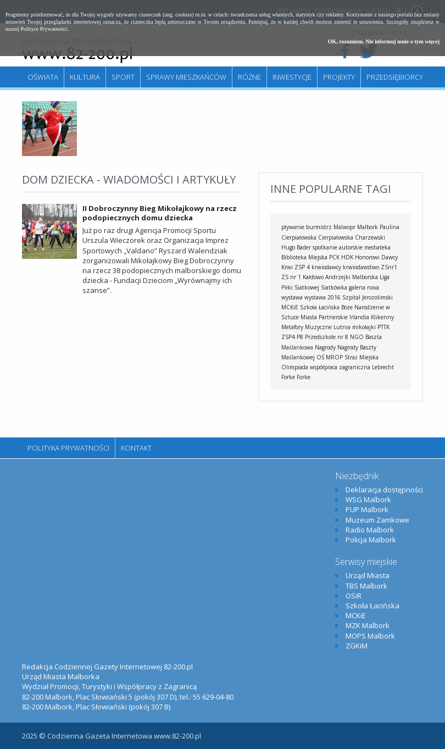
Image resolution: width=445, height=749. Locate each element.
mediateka (377, 247)
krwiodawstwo (361, 267)
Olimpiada (294, 367)
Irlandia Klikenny (371, 317)
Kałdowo (313, 277)
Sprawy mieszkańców (186, 77)
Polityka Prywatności (68, 448)
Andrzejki (338, 277)
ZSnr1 (389, 267)
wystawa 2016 (322, 297)
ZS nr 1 (291, 277)
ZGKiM (357, 646)
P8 (300, 337)
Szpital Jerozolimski (367, 297)
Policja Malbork (371, 540)
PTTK (383, 327)
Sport (123, 77)
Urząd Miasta (368, 575)
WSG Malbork (368, 499)
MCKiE (289, 307)
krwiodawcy (326, 267)
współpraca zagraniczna (340, 367)
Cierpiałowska (335, 237)
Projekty (339, 77)
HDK (347, 257)
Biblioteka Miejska (304, 257)
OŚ (320, 357)
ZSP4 (288, 337)
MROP (334, 357)
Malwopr (344, 227)
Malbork (367, 227)
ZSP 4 (302, 267)
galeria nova (364, 287)
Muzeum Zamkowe (377, 520)
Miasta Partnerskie (324, 317)
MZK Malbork (368, 625)
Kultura (85, 77)
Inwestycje (292, 77)
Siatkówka (334, 287)
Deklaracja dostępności (384, 490)
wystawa (292, 297)
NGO (357, 337)
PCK (334, 257)
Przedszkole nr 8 (326, 337)
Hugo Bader (296, 247)
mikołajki (364, 327)
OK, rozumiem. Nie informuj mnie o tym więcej (384, 41)
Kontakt (136, 448)
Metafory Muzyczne (306, 327)
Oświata (42, 77)
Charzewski (370, 237)
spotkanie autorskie (338, 247)
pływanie (292, 227)
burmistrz (319, 227)
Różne (249, 77)
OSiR (353, 596)
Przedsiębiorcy (394, 77)
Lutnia (342, 327)
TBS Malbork (366, 586)
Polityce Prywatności (44, 29)
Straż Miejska (361, 357)
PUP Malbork (367, 509)
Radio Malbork (370, 530)
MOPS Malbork (370, 636)
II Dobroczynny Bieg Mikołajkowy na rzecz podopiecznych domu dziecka (159, 213)
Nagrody (325, 347)
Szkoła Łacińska (320, 307)
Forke (303, 377)
